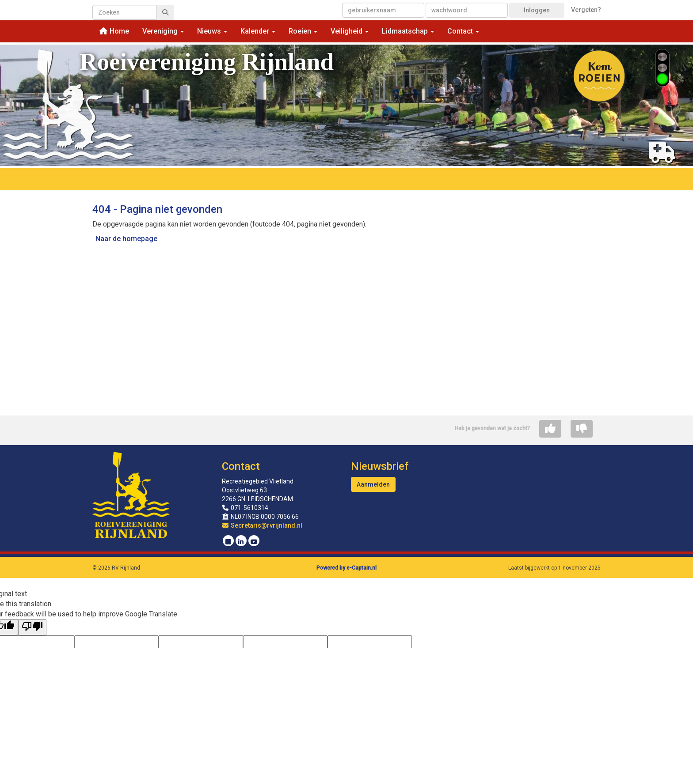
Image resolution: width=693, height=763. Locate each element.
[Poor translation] (32, 627)
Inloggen (537, 10)
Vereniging (163, 31)
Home (114, 31)
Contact (463, 31)
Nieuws (212, 31)
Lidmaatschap (408, 31)
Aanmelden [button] (373, 484)
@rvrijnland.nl (262, 525)
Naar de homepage (126, 238)
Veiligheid (350, 31)
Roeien (303, 31)
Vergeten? (586, 9)
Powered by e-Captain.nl (346, 568)
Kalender (257, 31)
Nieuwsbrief (379, 466)
